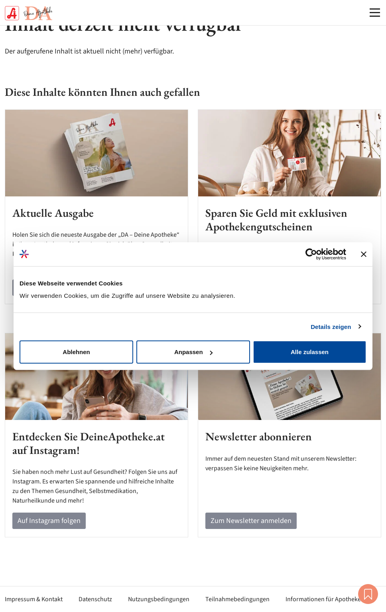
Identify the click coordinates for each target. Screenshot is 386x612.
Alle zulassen (310, 352)
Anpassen (193, 352)
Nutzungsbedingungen (158, 599)
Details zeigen (331, 326)
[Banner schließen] (363, 254)
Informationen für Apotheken (325, 599)
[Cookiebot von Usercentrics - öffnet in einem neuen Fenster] (311, 254)
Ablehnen (76, 352)
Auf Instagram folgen (49, 521)
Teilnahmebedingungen (237, 599)
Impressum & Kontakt (34, 599)
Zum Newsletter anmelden (251, 521)
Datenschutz (95, 599)
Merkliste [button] (368, 594)
